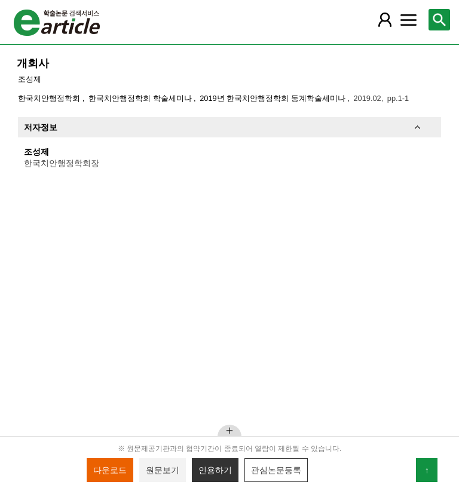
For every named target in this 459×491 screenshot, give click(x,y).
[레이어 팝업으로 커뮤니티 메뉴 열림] (408, 19)
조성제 (29, 79)
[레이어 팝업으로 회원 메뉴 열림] (384, 19)
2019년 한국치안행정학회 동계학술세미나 (273, 98)
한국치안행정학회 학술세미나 (141, 98)
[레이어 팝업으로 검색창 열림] (439, 19)
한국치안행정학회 (50, 98)
